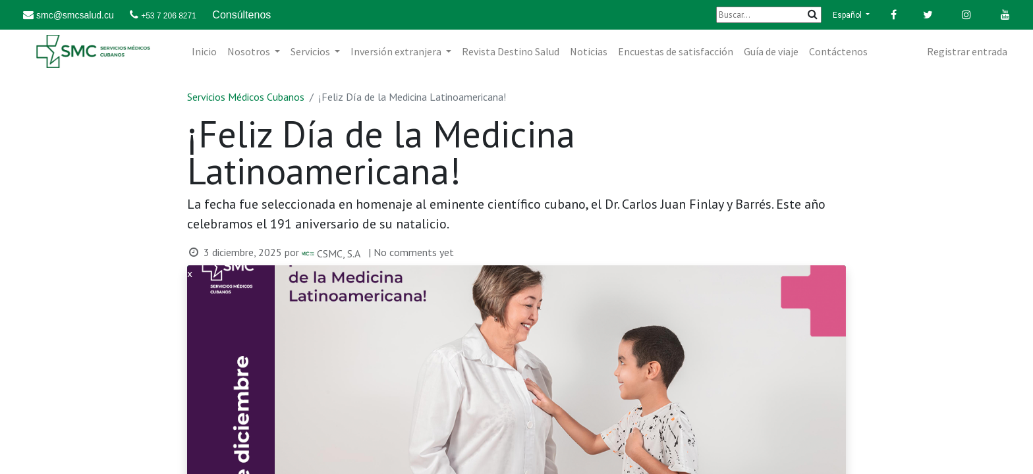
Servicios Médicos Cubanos (245, 96)
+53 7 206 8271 (168, 15)
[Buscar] (769, 15)
